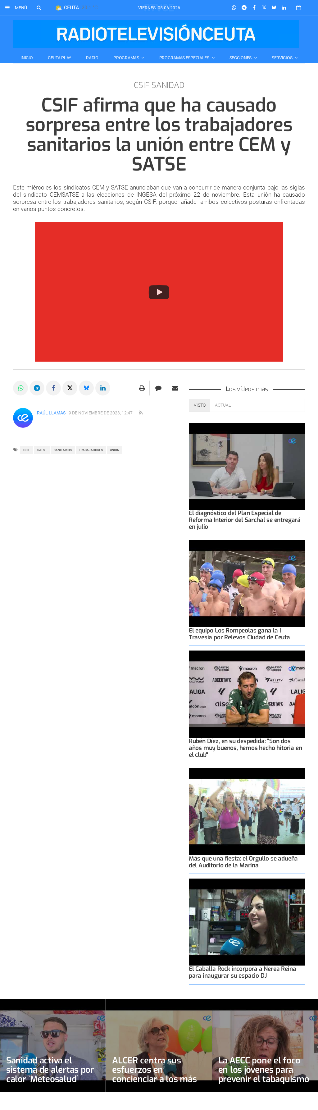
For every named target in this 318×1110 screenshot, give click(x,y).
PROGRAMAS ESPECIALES (184, 57)
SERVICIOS (282, 57)
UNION (114, 450)
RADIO (92, 57)
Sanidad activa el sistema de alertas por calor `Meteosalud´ (50, 1070)
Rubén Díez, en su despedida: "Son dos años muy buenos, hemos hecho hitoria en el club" (245, 748)
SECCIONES (240, 57)
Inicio (26, 57)
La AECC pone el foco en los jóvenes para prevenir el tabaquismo (264, 1070)
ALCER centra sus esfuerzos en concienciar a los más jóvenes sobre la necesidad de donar (154, 1079)
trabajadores (91, 450)
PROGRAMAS (126, 57)
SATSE (42, 450)
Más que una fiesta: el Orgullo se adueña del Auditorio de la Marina (243, 862)
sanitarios (63, 450)
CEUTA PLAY (59, 57)
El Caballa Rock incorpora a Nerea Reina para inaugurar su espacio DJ (242, 972)
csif (26, 450)
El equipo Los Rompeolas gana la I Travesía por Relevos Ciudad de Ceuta (239, 634)
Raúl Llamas (51, 412)
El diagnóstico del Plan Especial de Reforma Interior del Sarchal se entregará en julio (245, 520)
